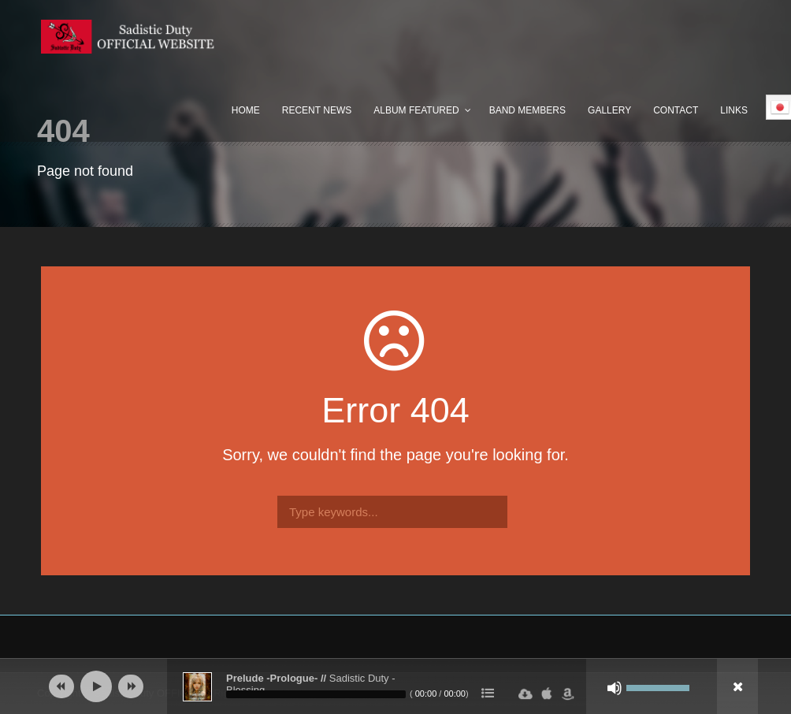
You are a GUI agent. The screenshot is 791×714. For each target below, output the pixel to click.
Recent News (316, 110)
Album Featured (416, 110)
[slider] (316, 694)
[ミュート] (614, 688)
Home (246, 110)
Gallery (609, 110)
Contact (675, 110)
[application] (395, 686)
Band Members (527, 110)
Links (734, 110)
